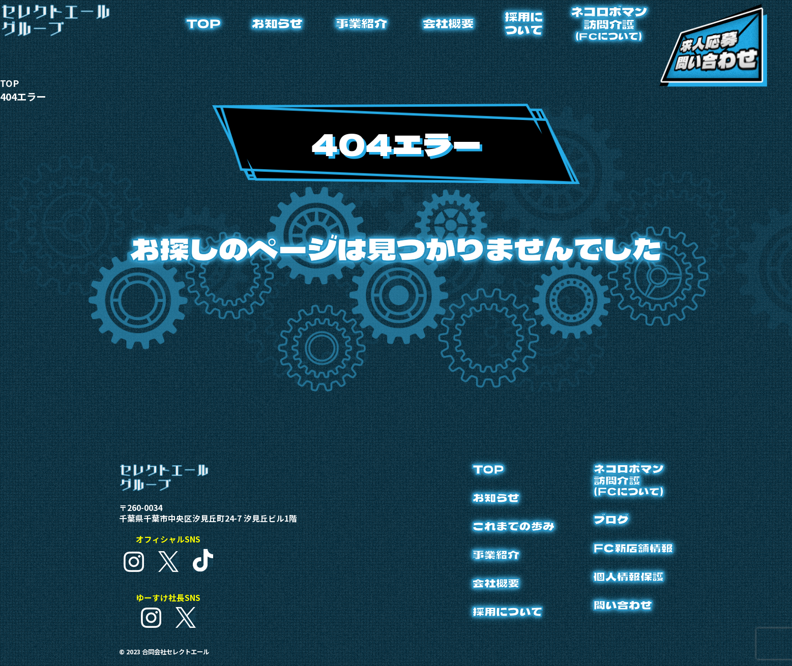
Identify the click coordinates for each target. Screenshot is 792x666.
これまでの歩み (502, 528)
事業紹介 (361, 23)
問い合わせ (618, 610)
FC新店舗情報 (629, 552)
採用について (524, 23)
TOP (203, 23)
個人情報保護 (624, 581)
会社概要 (448, 23)
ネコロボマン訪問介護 (609, 23)
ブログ (605, 523)
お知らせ (277, 23)
